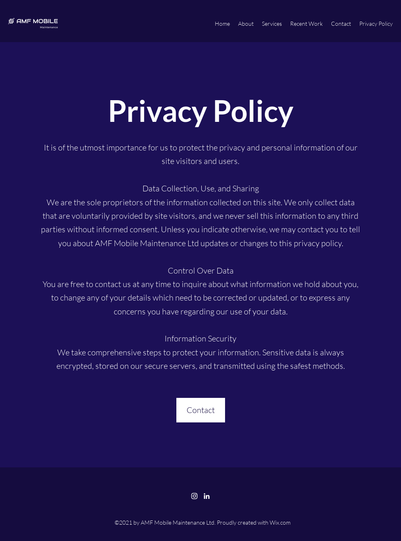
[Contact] (200, 410)
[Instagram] (194, 496)
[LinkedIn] (207, 496)
